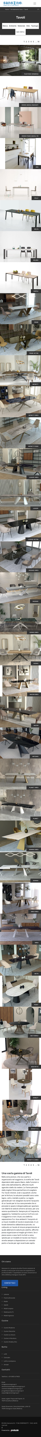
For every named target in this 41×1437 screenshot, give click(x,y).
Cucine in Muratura (10, 1338)
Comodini (7, 1357)
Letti (5, 1354)
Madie (6, 1301)
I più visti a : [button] (20, 32)
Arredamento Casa (17, 9)
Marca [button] (5, 26)
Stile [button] (28, 26)
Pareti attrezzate (9, 1298)
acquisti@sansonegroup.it (10, 1393)
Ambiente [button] (12, 26)
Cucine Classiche (9, 1331)
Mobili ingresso (9, 1315)
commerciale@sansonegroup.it (12, 1388)
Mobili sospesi (8, 1308)
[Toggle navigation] (35, 3)
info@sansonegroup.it (9, 1384)
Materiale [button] (21, 26)
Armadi (6, 1364)
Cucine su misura (9, 1335)
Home (7, 9)
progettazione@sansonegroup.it (13, 1391)
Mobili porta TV (9, 1312)
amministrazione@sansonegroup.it (13, 1386)
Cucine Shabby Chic (10, 1342)
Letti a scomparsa (10, 1361)
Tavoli (26, 9)
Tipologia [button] (34, 26)
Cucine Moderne (9, 1328)
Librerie (6, 1294)
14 (38, 42)
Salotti (6, 1305)
